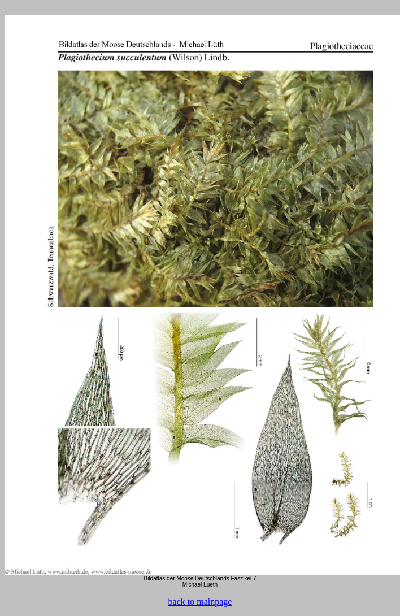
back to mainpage (200, 601)
